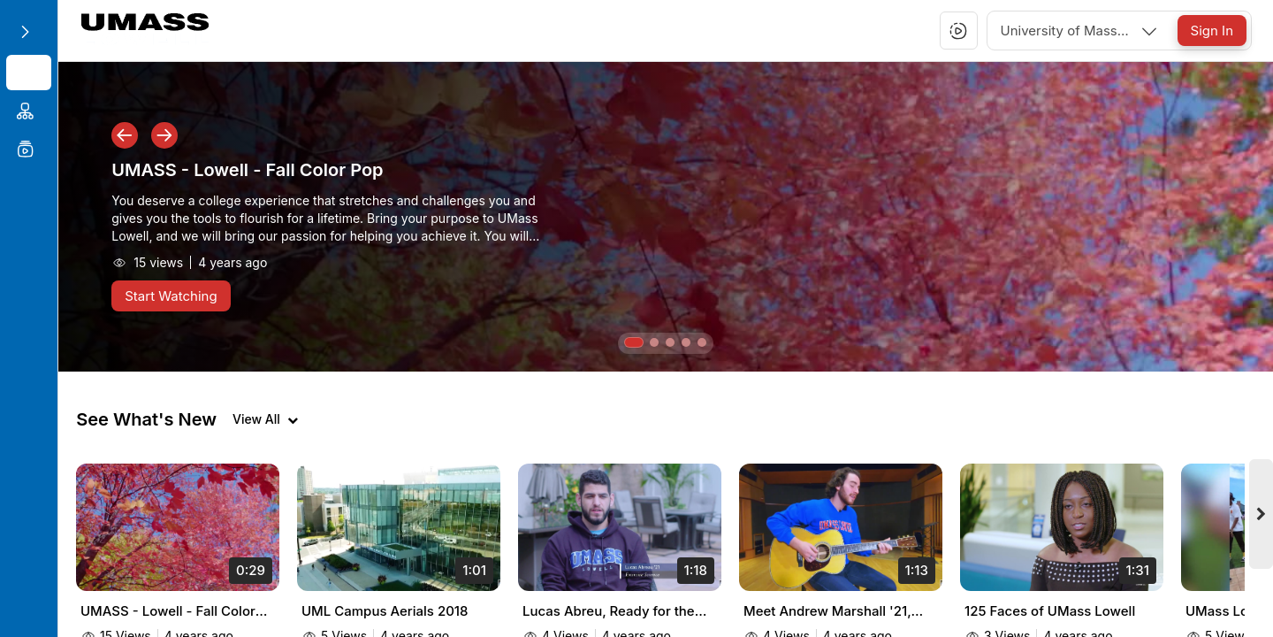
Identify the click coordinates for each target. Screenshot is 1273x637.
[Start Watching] (165, 295)
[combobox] (1080, 30)
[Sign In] (1212, 30)
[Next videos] (1262, 525)
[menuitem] (26, 72)
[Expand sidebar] (25, 32)
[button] (958, 31)
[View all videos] (260, 419)
